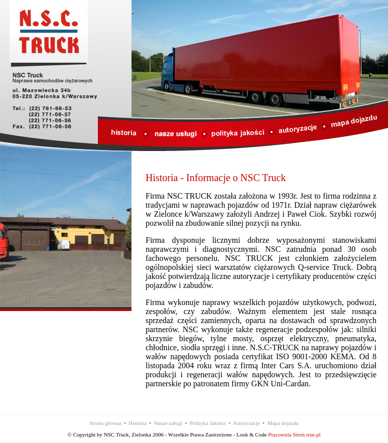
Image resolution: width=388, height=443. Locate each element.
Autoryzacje (246, 423)
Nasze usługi (168, 423)
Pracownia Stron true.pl (294, 434)
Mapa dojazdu (283, 423)
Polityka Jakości (208, 423)
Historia (137, 423)
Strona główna (105, 423)
